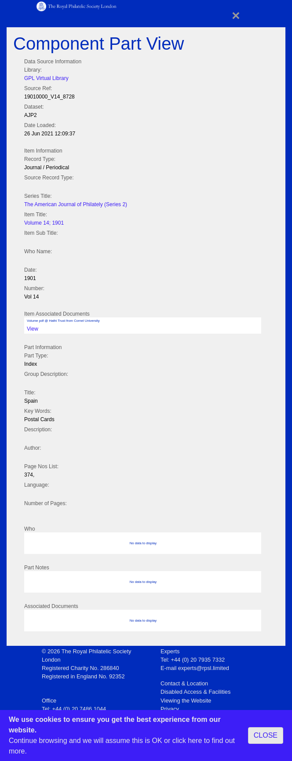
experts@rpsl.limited (203, 668)
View (32, 329)
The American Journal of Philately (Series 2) (75, 204)
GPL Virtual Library (46, 78)
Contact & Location (184, 683)
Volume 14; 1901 (44, 223)
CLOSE (265, 735)
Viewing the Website (186, 700)
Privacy (170, 709)
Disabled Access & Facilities (195, 691)
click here (187, 740)
